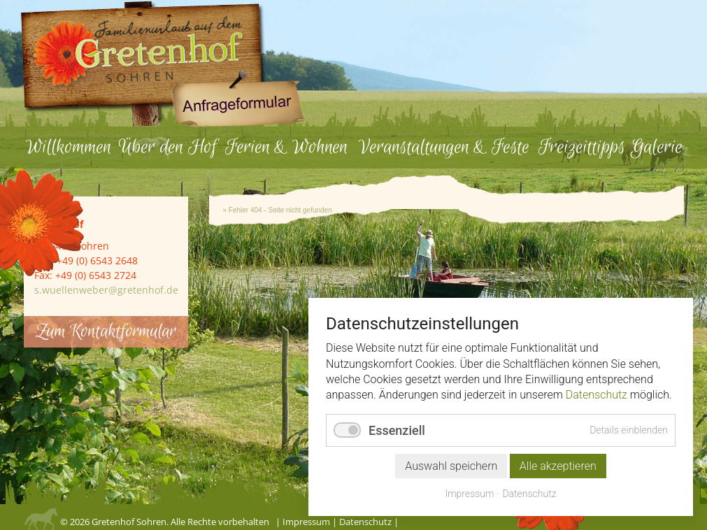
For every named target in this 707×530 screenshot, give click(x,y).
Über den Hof (167, 147)
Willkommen (68, 147)
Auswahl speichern (451, 466)
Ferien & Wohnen (286, 147)
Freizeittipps (581, 147)
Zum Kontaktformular (106, 332)
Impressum (306, 521)
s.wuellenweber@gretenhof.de (106, 289)
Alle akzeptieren (558, 466)
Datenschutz (365, 521)
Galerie (657, 147)
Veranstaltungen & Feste (444, 147)
